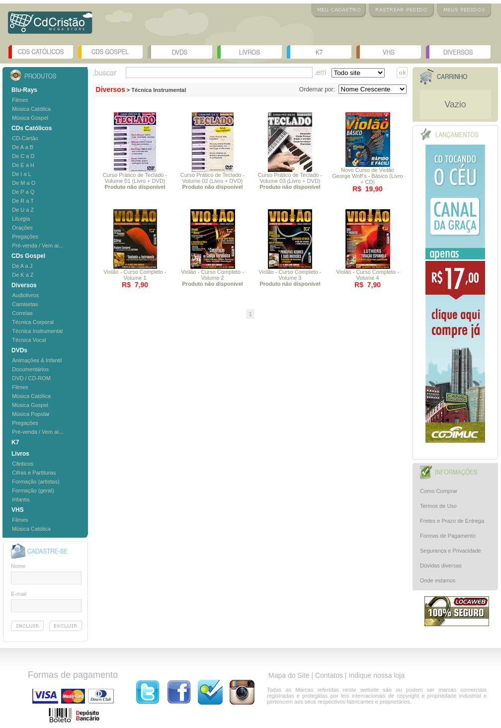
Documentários (30, 369)
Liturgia (21, 219)
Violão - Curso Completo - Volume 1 (134, 275)
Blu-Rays (24, 89)
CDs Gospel (110, 52)
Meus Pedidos (464, 10)
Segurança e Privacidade (450, 551)
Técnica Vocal (29, 340)
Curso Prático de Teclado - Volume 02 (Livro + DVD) (212, 181)
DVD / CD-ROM (31, 378)
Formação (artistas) (35, 482)
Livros (249, 52)
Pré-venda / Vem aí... (37, 245)
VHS (388, 52)
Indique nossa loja (376, 675)
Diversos (458, 52)
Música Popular (31, 414)
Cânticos (22, 464)
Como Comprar (438, 491)
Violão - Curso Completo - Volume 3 (289, 278)
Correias (22, 313)
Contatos (329, 675)
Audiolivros (25, 295)
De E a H (23, 165)
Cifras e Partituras (34, 473)
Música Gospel (30, 118)
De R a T (23, 201)
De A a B (22, 147)
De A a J (22, 266)
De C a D (23, 156)
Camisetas (25, 304)
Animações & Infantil (37, 360)
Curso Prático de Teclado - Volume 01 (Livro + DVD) (135, 181)
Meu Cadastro (338, 10)
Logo (50, 26)
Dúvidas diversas (441, 565)
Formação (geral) (33, 490)
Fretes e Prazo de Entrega (452, 521)
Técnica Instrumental (37, 331)
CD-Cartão (25, 138)
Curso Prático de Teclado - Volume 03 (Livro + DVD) (290, 181)
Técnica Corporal (33, 322)
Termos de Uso (438, 506)
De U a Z (23, 210)
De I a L (21, 174)
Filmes (20, 100)
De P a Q (23, 192)
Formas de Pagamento (448, 536)
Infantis (20, 499)
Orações (22, 228)
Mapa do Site (289, 675)
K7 (319, 52)
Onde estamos (438, 580)
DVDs (180, 52)
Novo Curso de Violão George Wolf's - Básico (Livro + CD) (367, 176)
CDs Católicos (40, 52)
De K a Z (22, 275)
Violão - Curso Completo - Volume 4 (367, 275)
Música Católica (31, 109)
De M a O (23, 183)
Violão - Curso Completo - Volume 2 (212, 278)
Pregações (25, 237)
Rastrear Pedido (401, 10)
